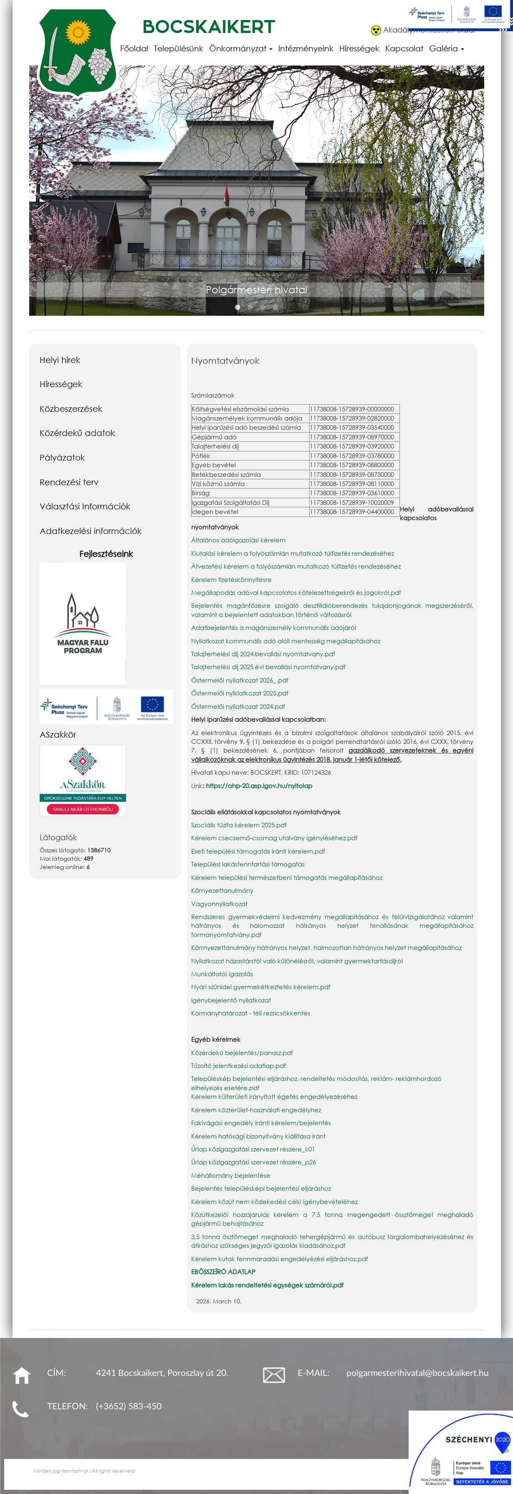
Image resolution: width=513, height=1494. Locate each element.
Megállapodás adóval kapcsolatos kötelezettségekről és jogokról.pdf (296, 592)
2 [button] (250, 307)
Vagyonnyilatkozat (219, 903)
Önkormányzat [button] (241, 48)
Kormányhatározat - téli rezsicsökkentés (250, 1013)
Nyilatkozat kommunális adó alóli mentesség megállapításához (285, 641)
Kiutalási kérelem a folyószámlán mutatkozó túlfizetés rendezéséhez (292, 553)
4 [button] (275, 307)
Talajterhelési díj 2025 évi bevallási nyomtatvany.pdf (268, 666)
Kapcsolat (404, 48)
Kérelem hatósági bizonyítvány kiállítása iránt (258, 1136)
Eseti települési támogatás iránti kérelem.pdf (258, 851)
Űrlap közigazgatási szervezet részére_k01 (253, 1149)
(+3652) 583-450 (129, 1406)
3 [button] (263, 307)
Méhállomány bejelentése (230, 1175)
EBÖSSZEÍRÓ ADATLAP (223, 1271)
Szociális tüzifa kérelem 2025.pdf (239, 825)
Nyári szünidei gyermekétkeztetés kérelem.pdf (261, 986)
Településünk (178, 48)
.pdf (256, 934)
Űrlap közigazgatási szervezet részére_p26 (253, 1162)
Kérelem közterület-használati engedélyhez (256, 1110)
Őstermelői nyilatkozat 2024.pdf (238, 706)
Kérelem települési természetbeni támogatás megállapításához (286, 877)
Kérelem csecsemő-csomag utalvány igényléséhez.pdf (274, 837)
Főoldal (134, 48)
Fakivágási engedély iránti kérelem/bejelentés (261, 1122)
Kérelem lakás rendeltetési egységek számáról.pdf (267, 1285)
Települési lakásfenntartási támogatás (248, 864)
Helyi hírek (60, 360)
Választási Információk (85, 506)
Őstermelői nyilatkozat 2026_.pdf (239, 680)
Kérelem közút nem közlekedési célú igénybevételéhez (274, 1201)
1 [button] (238, 307)
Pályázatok (62, 457)
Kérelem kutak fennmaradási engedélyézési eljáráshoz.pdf (279, 1258)
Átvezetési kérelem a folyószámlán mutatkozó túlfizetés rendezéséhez (296, 566)
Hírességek (359, 48)
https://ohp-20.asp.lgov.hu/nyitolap (259, 785)
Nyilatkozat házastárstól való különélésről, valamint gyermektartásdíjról (297, 961)
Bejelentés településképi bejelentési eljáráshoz (261, 1188)
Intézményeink (306, 48)
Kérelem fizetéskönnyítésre (231, 579)
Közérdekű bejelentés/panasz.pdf (242, 1052)
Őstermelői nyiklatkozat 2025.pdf (239, 693)
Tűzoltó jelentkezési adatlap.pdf (238, 1065)
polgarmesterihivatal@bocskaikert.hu (417, 1373)
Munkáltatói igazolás (222, 974)
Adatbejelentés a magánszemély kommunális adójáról (273, 627)
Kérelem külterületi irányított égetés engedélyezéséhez (274, 1096)
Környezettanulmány (222, 890)
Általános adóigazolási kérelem (238, 540)
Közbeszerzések (71, 408)
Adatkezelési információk (91, 531)
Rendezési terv (69, 482)
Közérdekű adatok (77, 433)
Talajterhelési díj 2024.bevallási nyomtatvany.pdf (263, 654)
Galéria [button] (446, 48)
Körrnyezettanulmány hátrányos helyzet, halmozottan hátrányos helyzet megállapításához (326, 947)
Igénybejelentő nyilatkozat (232, 1000)
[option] (256, 200)
